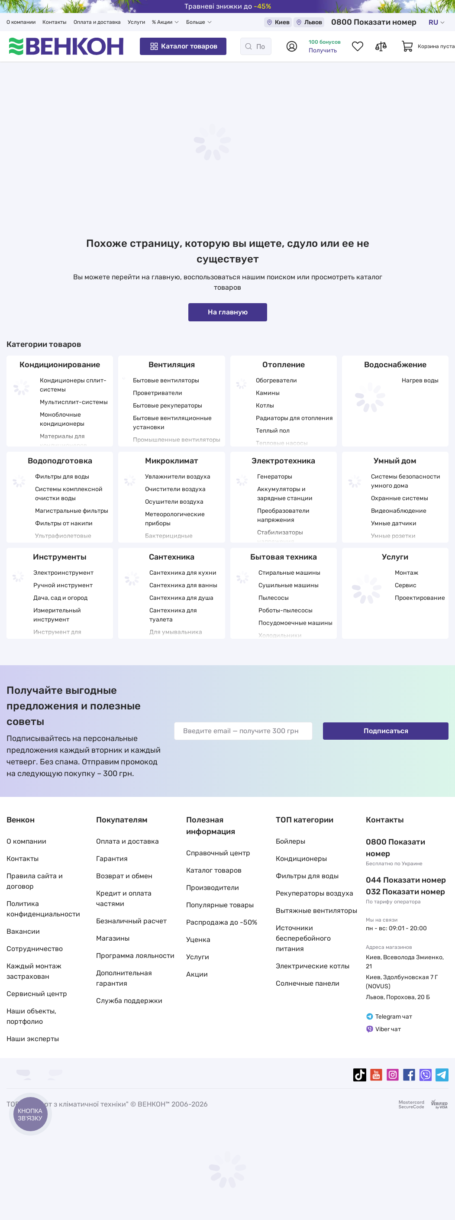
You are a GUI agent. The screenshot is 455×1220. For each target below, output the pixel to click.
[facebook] (409, 1074)
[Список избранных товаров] (357, 46)
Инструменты (60, 557)
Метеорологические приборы (175, 519)
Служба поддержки (129, 1001)
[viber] (425, 1074)
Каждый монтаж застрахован (33, 971)
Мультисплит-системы (74, 402)
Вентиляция (171, 364)
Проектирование (420, 598)
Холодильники (280, 635)
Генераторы (274, 476)
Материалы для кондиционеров (63, 441)
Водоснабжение (395, 364)
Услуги (136, 22)
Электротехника (283, 461)
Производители (212, 887)
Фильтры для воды (62, 476)
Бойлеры (290, 841)
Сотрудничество (34, 949)
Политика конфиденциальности (43, 909)
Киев (304, 22)
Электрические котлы (312, 966)
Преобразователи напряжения (283, 515)
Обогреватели (276, 380)
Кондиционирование (59, 364)
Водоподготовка (60, 461)
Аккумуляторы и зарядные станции (285, 493)
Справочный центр (218, 853)
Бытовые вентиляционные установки (172, 422)
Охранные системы (399, 498)
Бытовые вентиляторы (166, 380)
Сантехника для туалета (173, 615)
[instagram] (392, 1074)
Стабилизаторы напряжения (280, 537)
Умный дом (395, 461)
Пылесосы (273, 598)
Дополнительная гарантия (124, 978)
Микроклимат (171, 461)
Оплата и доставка (97, 22)
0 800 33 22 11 (388, 22)
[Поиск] (255, 46)
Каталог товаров (183, 46)
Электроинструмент (63, 572)
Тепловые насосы (282, 443)
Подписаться (386, 731)
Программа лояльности (135, 955)
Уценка (198, 939)
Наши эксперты (32, 1039)
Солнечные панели (307, 983)
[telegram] (442, 1074)
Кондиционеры (301, 858)
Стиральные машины (289, 572)
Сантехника (171, 557)
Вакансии (23, 931)
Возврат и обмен (124, 876)
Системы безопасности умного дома (405, 481)
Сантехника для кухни (182, 572)
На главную (228, 312)
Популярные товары (220, 905)
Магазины (112, 938)
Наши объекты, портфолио (31, 1016)
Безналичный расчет (131, 921)
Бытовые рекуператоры (167, 405)
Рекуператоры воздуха (314, 893)
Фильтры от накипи (64, 523)
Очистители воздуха (175, 489)
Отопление (283, 364)
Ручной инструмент (63, 585)
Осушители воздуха (174, 501)
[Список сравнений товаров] (380, 46)
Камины (268, 393)
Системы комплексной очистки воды (69, 493)
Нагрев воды (420, 380)
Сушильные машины (288, 585)
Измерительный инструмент (57, 615)
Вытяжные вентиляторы (316, 910)
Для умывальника (175, 632)
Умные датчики (393, 523)
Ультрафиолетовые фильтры (63, 540)
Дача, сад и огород (60, 598)
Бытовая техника (283, 557)
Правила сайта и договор (34, 881)
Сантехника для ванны (183, 585)
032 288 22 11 (391, 880)
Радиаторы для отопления (294, 418)
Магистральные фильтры (71, 511)
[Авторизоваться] (291, 46)
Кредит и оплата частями (124, 898)
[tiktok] (359, 1074)
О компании (20, 22)
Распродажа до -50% (221, 922)
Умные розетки (393, 536)
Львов (335, 22)
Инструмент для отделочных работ (60, 636)
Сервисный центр (36, 994)
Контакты (54, 22)
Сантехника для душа (181, 598)
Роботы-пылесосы (285, 610)
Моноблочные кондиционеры (62, 419)
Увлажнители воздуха (177, 476)
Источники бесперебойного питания (303, 938)
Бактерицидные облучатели (169, 540)
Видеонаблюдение (398, 511)
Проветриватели (157, 393)
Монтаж (406, 572)
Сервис (405, 585)
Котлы (265, 405)
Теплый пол (273, 430)
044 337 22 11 (391, 868)
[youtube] (376, 1074)
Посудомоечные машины (295, 623)
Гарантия (112, 858)
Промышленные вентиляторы (176, 439)
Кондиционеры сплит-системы (73, 385)
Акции (197, 974)
